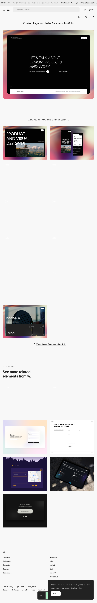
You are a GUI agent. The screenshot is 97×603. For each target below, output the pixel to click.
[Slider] (25, 286)
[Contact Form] (72, 400)
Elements (6, 565)
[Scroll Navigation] (25, 214)
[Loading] (72, 214)
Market (52, 565)
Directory (6, 569)
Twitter (33, 590)
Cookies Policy (8, 587)
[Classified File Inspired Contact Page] (25, 399)
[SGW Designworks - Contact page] (72, 474)
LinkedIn (25, 590)
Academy (53, 557)
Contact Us (54, 577)
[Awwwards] (8, 10)
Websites (6, 557)
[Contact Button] (25, 510)
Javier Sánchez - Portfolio (59, 23)
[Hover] (25, 250)
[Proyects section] (25, 321)
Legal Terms (20, 587)
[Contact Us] (25, 474)
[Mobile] (72, 143)
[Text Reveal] (72, 286)
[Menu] (72, 178)
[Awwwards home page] (41, 595)
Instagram (15, 590)
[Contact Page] (72, 510)
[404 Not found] (25, 178)
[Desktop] (25, 143)
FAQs (51, 569)
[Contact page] (25, 437)
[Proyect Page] (72, 250)
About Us (53, 573)
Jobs (51, 561)
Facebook (41, 590)
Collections (7, 561)
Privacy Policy (31, 587)
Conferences (7, 573)
